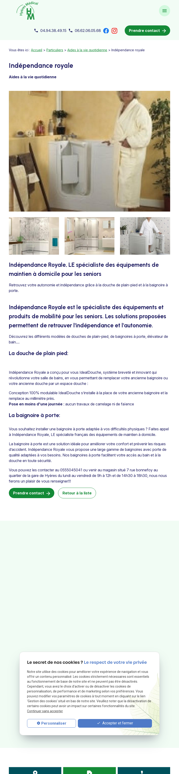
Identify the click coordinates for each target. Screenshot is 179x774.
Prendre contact (147, 30)
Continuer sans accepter (45, 711)
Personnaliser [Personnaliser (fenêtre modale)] (53, 723)
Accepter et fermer (115, 723)
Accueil (36, 50)
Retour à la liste (77, 493)
